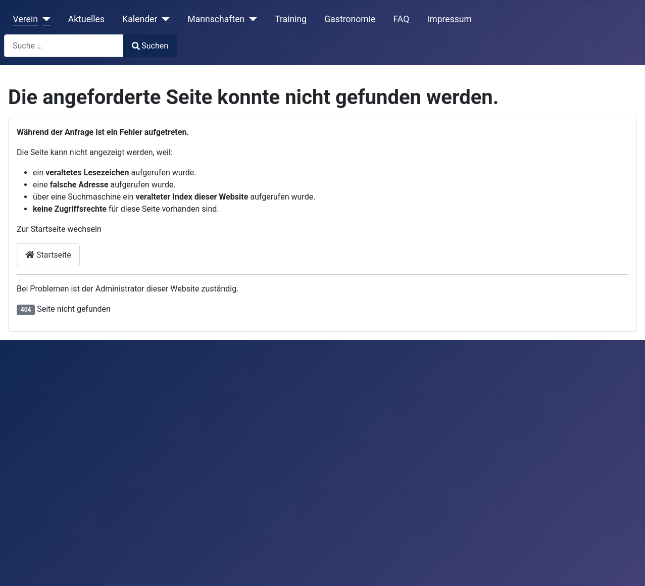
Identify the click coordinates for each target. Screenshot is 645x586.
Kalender (139, 19)
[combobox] (64, 45)
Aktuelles (86, 19)
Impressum (449, 19)
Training (291, 19)
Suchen (150, 46)
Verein (25, 19)
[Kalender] (163, 19)
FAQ (401, 19)
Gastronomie (349, 19)
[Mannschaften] (250, 19)
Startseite (48, 255)
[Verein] (44, 19)
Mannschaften (215, 19)
